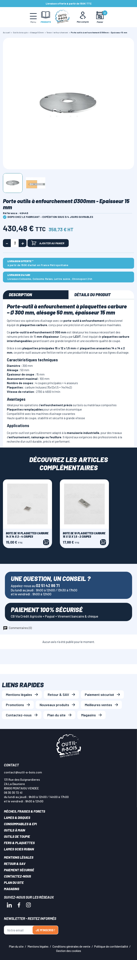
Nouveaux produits (54, 705)
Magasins (88, 715)
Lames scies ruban (19, 849)
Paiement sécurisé (99, 694)
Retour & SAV (58, 694)
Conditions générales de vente (71, 946)
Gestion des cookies (68, 951)
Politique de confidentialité (111, 946)
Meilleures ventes (98, 705)
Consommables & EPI (20, 824)
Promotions (15, 705)
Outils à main (14, 830)
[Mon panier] (100, 17)
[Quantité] (15, 243)
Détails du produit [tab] (92, 294)
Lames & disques (17, 817)
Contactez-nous (19, 715)
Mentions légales (19, 694)
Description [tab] (20, 294)
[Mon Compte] (83, 17)
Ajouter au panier (47, 242)
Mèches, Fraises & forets (24, 811)
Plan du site (56, 715)
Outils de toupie (17, 836)
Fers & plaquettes (19, 843)
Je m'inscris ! (45, 930)
